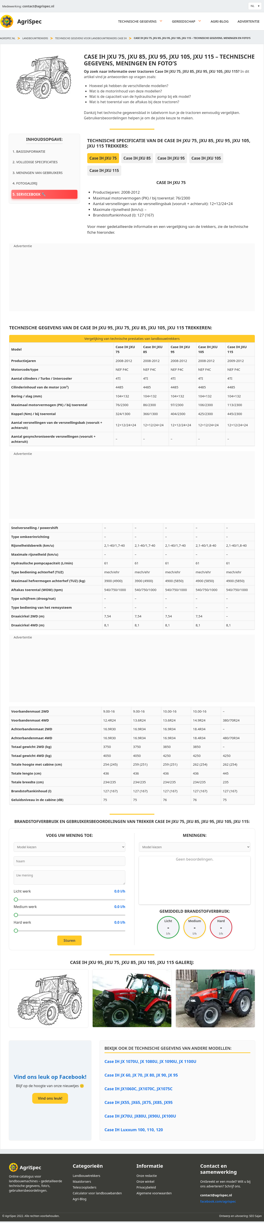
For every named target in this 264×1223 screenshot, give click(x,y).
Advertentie (249, 21)
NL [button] (252, 6)
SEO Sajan (255, 1216)
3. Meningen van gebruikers (38, 172)
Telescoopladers (84, 1187)
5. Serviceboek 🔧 (29, 194)
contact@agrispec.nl (38, 6)
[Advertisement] (132, 279)
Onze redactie (146, 1176)
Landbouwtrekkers (35, 38)
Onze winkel (145, 1181)
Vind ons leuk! (50, 1098)
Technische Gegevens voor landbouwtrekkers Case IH (91, 38)
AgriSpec (29, 21)
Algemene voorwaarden (154, 1193)
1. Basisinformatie (29, 151)
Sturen (69, 940)
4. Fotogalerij (25, 183)
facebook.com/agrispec (218, 1201)
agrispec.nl (7, 38)
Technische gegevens (142, 21)
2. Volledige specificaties (35, 162)
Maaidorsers (82, 1181)
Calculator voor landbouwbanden (97, 1193)
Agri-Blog (220, 21)
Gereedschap (189, 21)
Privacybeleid (146, 1187)
